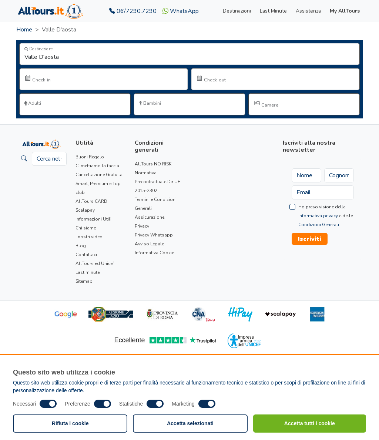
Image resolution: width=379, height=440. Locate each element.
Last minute (88, 272)
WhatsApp (180, 11)
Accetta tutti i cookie (309, 423)
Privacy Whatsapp (154, 235)
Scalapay (85, 210)
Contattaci (86, 255)
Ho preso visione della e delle (325, 216)
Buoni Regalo (90, 157)
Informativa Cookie (154, 253)
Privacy (142, 226)
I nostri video (89, 237)
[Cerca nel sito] (49, 159)
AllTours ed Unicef (95, 263)
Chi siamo (86, 228)
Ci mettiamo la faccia (97, 166)
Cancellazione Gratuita (99, 175)
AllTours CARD (91, 201)
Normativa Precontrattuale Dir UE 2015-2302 (157, 182)
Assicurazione (149, 217)
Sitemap (84, 281)
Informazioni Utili (93, 219)
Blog (81, 246)
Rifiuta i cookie (70, 423)
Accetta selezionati (190, 423)
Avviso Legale (149, 244)
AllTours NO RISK (153, 164)
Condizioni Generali (318, 225)
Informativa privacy (318, 216)
